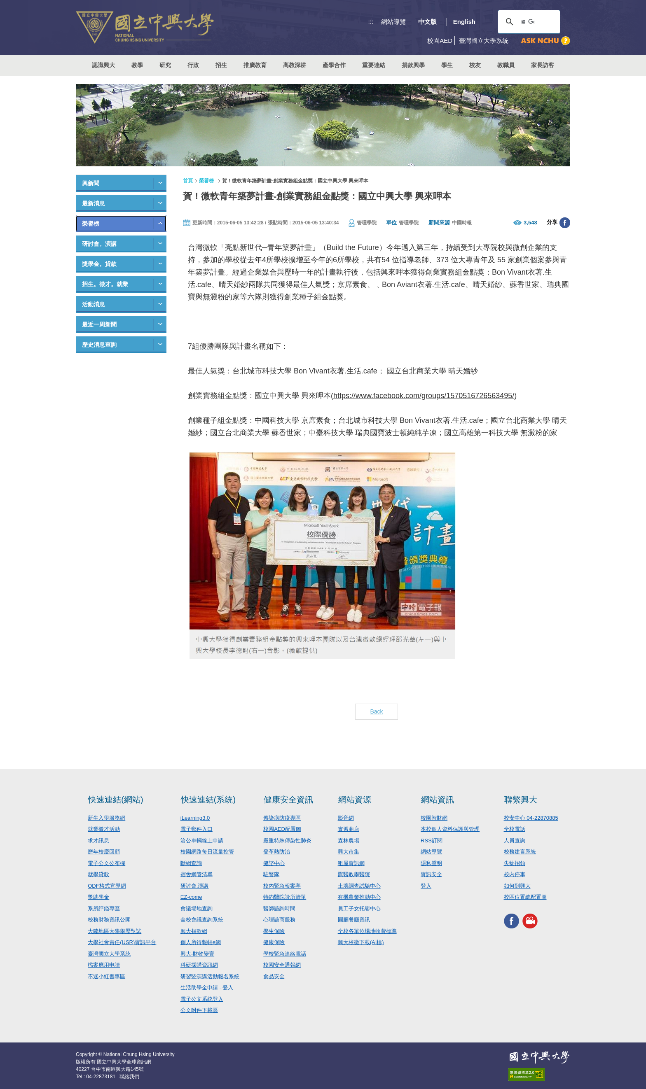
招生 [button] (221, 65)
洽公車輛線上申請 (201, 840)
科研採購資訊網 (199, 965)
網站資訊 (437, 799)
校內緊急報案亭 (282, 886)
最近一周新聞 (99, 324)
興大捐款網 (193, 931)
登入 (426, 886)
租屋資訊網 (351, 863)
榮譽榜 (90, 223)
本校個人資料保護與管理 (450, 829)
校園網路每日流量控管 (207, 852)
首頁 (188, 181)
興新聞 (90, 183)
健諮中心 (274, 863)
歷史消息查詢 (99, 344)
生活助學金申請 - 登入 (207, 987)
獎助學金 (98, 897)
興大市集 (348, 852)
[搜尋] (527, 22)
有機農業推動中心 (359, 897)
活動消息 (93, 304)
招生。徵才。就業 (105, 284)
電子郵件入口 (196, 829)
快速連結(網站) (115, 799)
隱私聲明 (431, 863)
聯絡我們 (129, 1077)
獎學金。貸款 (99, 264)
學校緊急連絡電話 (284, 954)
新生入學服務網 (106, 818)
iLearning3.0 (195, 818)
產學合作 (334, 65)
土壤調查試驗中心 (359, 886)
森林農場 (348, 840)
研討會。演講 (99, 243)
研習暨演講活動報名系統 (209, 976)
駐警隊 (271, 874)
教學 (137, 65)
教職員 (506, 65)
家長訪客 (542, 65)
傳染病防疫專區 (282, 818)
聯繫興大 (520, 799)
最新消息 (93, 203)
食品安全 (274, 976)
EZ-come (191, 897)
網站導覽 (393, 21)
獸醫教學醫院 (354, 874)
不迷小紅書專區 (106, 976)
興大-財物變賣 (197, 954)
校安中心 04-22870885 (531, 818)
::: (371, 21)
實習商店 (348, 829)
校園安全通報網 (282, 965)
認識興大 (103, 65)
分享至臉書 (564, 222)
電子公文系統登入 (201, 999)
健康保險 (274, 942)
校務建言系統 (520, 852)
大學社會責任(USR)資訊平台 (122, 942)
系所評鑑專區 (104, 908)
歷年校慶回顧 (104, 852)
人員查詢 (514, 840)
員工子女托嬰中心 (359, 908)
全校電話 (514, 829)
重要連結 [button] (373, 65)
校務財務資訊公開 (109, 919)
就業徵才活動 (104, 829)
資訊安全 (431, 874)
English (464, 21)
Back (376, 711)
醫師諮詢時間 (279, 908)
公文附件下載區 (199, 1010)
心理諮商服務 (279, 919)
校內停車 (514, 874)
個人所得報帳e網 (200, 942)
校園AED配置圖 (282, 829)
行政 (193, 65)
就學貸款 (98, 874)
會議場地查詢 (196, 908)
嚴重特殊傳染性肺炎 (287, 840)
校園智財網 (434, 818)
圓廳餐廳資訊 (354, 919)
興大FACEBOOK (511, 921)
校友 (475, 65)
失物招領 (514, 863)
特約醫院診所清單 (284, 897)
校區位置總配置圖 (525, 897)
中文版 (427, 21)
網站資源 (354, 799)
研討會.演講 (194, 886)
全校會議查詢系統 (201, 919)
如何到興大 (517, 886)
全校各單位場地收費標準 (367, 931)
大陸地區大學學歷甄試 (114, 931)
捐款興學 (413, 65)
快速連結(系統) (208, 799)
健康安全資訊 (288, 799)
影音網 (346, 818)
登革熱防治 (276, 852)
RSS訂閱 (431, 840)
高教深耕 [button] (294, 65)
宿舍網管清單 (196, 874)
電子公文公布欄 (106, 863)
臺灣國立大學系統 (109, 954)
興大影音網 (530, 921)
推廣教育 (255, 65)
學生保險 (274, 931)
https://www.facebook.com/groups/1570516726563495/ (423, 396)
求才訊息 (98, 840)
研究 (165, 65)
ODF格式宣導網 (107, 886)
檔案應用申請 (104, 965)
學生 (447, 65)
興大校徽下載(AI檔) (361, 942)
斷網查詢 (191, 863)
